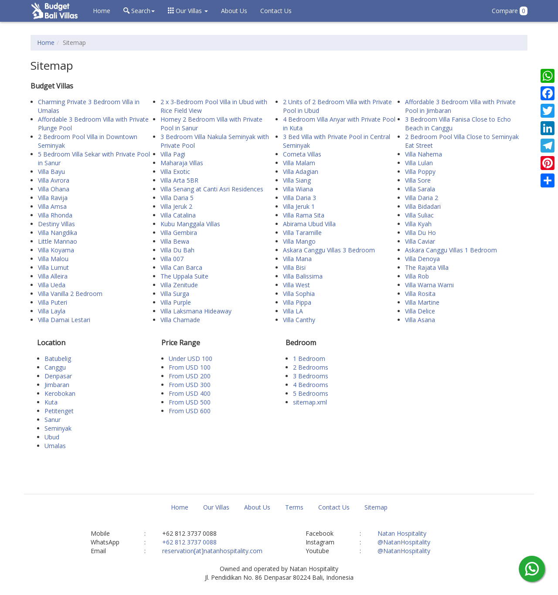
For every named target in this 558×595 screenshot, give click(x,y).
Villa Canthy (299, 320)
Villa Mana (297, 259)
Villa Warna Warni (429, 285)
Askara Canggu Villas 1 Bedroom (451, 250)
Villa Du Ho (420, 232)
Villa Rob (417, 276)
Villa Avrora (53, 180)
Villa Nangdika (57, 232)
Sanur (52, 419)
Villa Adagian (300, 171)
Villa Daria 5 (177, 198)
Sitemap (376, 507)
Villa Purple (175, 302)
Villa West (296, 285)
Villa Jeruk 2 (176, 206)
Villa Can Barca (181, 267)
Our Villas (216, 507)
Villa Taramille (302, 232)
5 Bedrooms (310, 393)
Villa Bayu (51, 171)
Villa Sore (418, 180)
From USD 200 (190, 376)
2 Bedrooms (310, 367)
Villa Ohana (53, 189)
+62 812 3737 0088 (189, 542)
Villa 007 (172, 259)
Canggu (55, 367)
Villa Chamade (180, 320)
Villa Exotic (175, 171)
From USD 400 (190, 393)
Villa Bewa (174, 241)
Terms (294, 507)
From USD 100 (190, 367)
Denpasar (58, 376)
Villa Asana (420, 320)
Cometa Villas (302, 154)
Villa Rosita (420, 293)
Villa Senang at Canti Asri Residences (211, 189)
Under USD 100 (190, 358)
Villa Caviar (420, 241)
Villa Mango (299, 241)
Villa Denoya (422, 259)
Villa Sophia (299, 293)
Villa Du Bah (177, 250)
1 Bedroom (309, 358)
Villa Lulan (419, 163)
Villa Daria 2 (421, 198)
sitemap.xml (310, 402)
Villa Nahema (423, 154)
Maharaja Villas (181, 163)
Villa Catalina (178, 215)
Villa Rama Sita (303, 215)
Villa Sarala (420, 189)
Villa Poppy (420, 171)
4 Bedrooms (310, 385)
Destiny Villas (56, 224)
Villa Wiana (298, 189)
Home (101, 11)
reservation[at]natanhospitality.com (212, 551)
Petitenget (59, 411)
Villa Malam (299, 163)
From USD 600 (190, 411)
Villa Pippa (297, 302)
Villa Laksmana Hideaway (195, 311)
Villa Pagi (172, 154)
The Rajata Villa (427, 267)
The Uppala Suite (184, 276)
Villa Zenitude (179, 285)
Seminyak (57, 428)
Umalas (55, 446)
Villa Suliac (419, 215)
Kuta (51, 402)
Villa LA (293, 311)
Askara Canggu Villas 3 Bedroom (329, 250)
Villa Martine (422, 302)
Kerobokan (59, 393)
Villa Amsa (52, 206)
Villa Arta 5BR (179, 180)
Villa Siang (297, 180)
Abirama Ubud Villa (309, 224)
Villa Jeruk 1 (299, 206)
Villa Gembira (178, 232)
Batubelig (57, 358)
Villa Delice (420, 311)
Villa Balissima (303, 276)
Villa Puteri (52, 302)
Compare (509, 11)
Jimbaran (56, 385)
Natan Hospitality (402, 533)
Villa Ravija (53, 198)
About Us (234, 11)
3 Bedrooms (310, 376)
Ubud (51, 437)
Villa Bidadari (423, 206)
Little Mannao (57, 241)
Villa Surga (174, 293)
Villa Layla (51, 311)
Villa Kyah (418, 224)
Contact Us (276, 11)
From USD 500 (190, 402)
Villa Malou (53, 259)
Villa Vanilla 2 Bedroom (70, 293)
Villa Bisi (294, 267)
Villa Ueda (51, 285)
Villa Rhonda (55, 215)
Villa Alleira (53, 276)
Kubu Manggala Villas (190, 224)
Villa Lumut (53, 267)
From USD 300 (190, 385)
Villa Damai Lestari (64, 320)
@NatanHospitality (404, 542)
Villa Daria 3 (299, 198)
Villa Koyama (56, 250)
